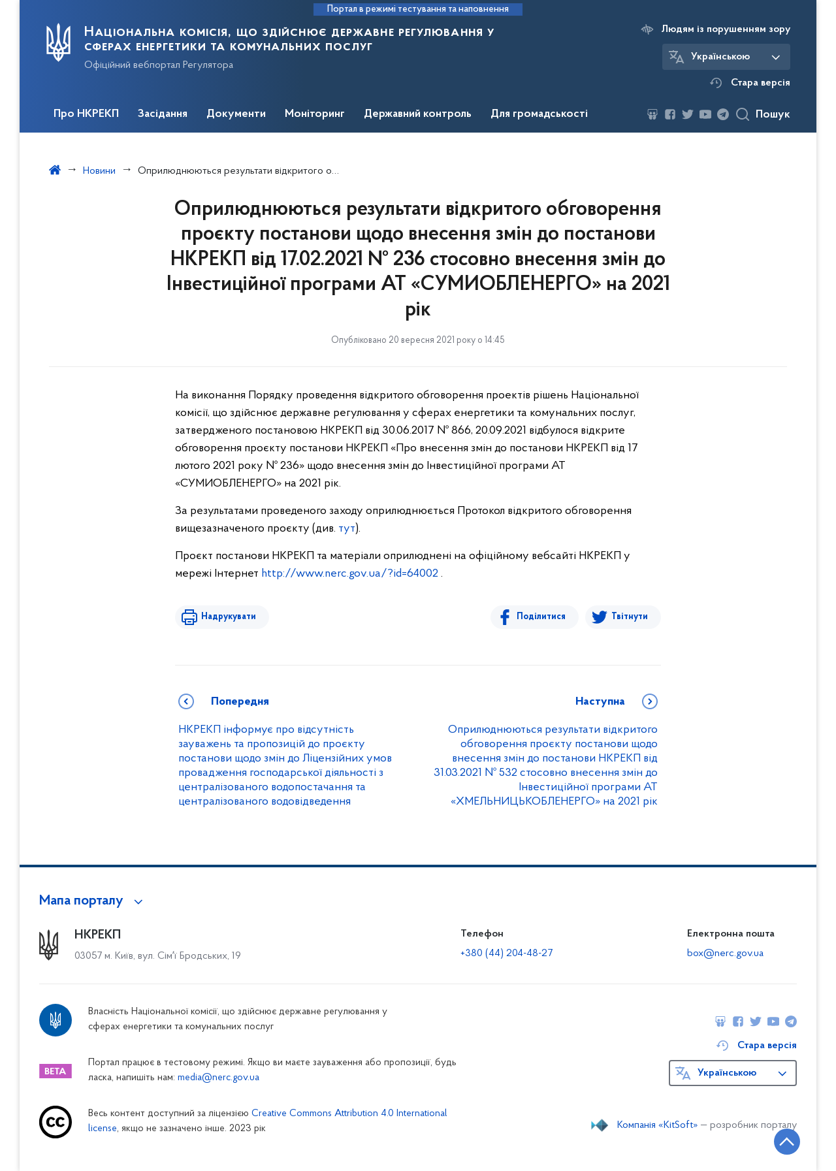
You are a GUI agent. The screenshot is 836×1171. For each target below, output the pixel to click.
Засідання (162, 114)
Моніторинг (315, 114)
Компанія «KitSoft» (657, 1125)
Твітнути (629, 617)
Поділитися (541, 617)
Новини (99, 171)
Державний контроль (418, 114)
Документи (236, 114)
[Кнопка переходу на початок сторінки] (787, 1142)
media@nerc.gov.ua (218, 1078)
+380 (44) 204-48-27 (506, 953)
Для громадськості (539, 114)
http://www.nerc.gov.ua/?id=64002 (349, 574)
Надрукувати (228, 617)
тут (346, 528)
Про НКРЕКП (86, 114)
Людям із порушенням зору (726, 29)
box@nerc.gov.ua (725, 953)
